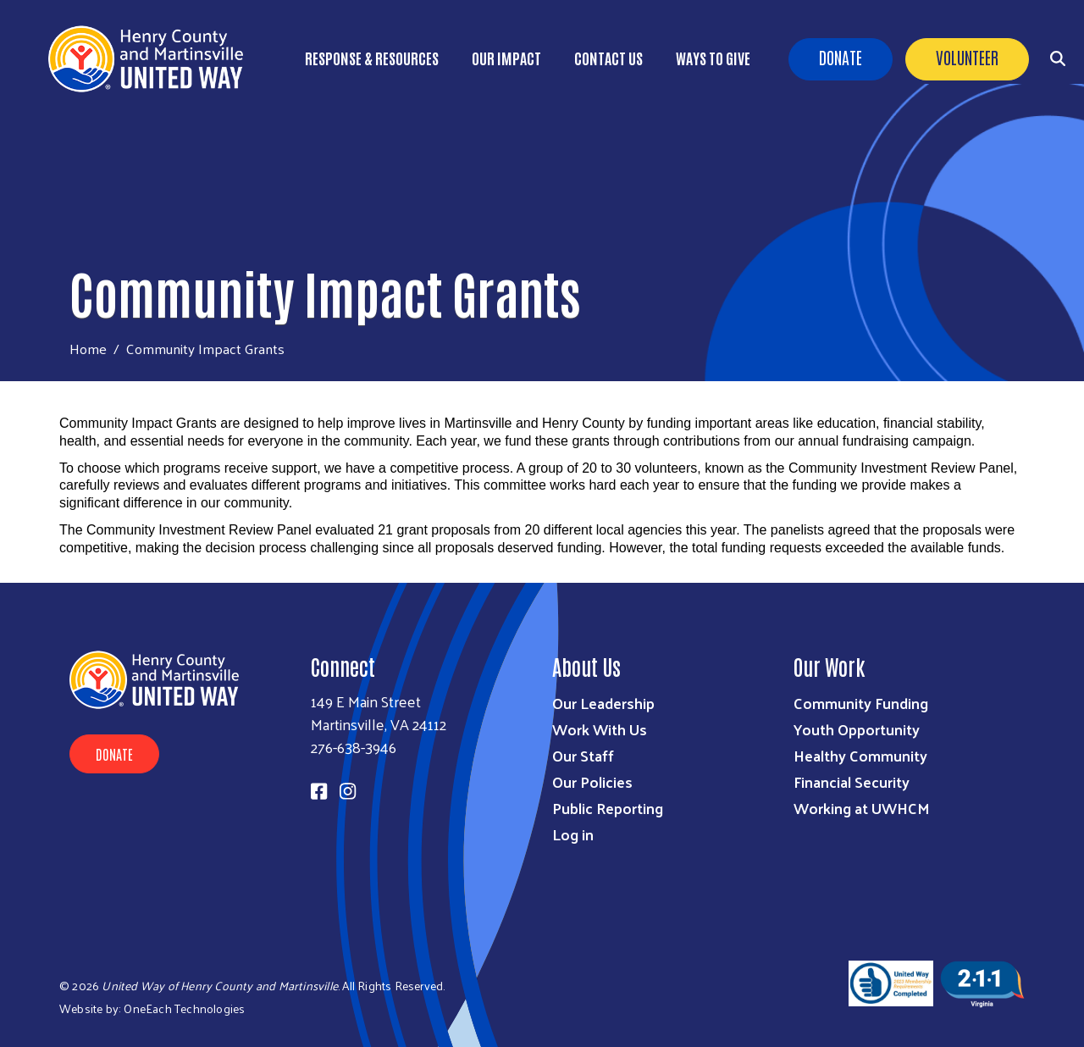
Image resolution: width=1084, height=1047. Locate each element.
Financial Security (852, 781)
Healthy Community (860, 755)
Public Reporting (607, 808)
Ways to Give (713, 57)
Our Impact (506, 57)
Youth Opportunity (857, 729)
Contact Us (608, 57)
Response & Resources (372, 57)
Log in (573, 834)
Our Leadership (603, 703)
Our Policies (592, 781)
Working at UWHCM (862, 808)
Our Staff (583, 755)
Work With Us (599, 729)
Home (88, 348)
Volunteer (967, 57)
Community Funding (861, 703)
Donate (840, 57)
